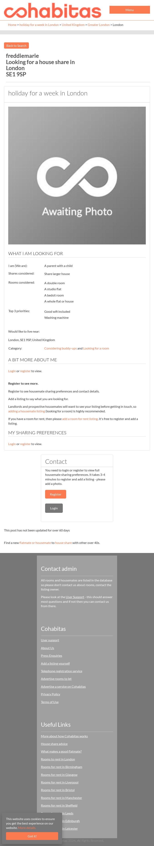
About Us (47, 648)
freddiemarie (22, 55)
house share (63, 543)
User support (50, 640)
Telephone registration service (61, 671)
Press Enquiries (51, 655)
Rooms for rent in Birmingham (61, 767)
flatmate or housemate (35, 543)
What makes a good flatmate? (61, 751)
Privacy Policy (50, 694)
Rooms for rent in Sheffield (59, 805)
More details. (27, 828)
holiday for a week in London (39, 25)
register (25, 371)
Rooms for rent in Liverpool (59, 782)
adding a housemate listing (26, 411)
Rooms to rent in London (58, 759)
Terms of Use (50, 702)
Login (12, 371)
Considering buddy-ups (60, 348)
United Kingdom (73, 25)
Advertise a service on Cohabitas (63, 686)
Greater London (99, 25)
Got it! (32, 836)
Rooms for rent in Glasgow (59, 775)
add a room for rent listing (80, 419)
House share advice (54, 744)
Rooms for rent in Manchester (61, 798)
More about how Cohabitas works (64, 736)
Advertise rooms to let (56, 678)
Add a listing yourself (55, 663)
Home (12, 25)
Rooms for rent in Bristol (58, 790)
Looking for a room (96, 348)
